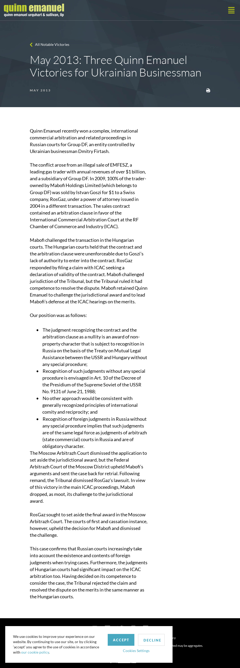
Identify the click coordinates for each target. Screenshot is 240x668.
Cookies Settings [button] (136, 650)
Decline (152, 640)
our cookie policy (35, 652)
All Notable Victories (52, 44)
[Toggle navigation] (231, 10)
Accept (121, 640)
